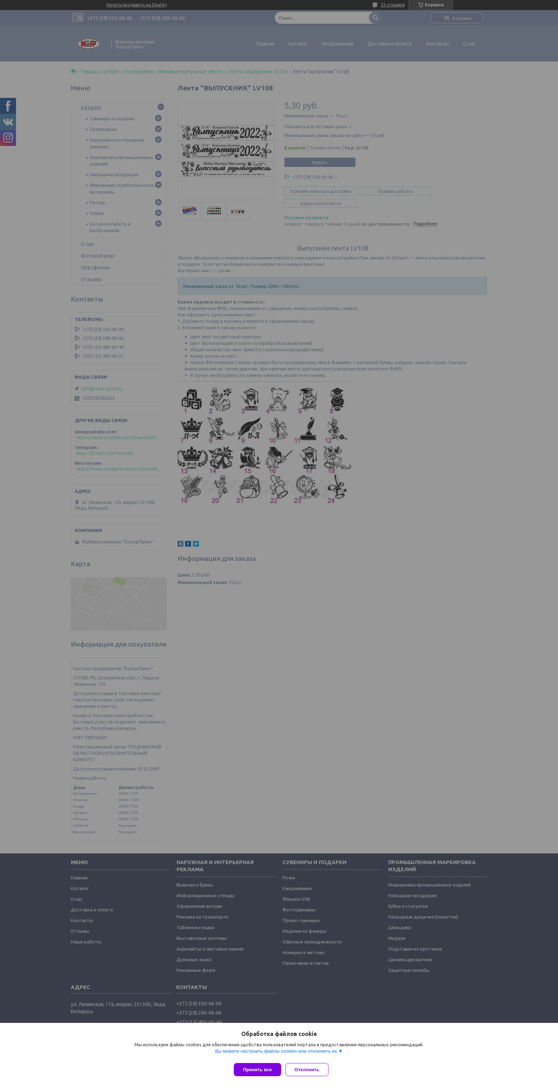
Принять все (257, 1069)
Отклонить (310, 1069)
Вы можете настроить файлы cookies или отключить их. (276, 1054)
